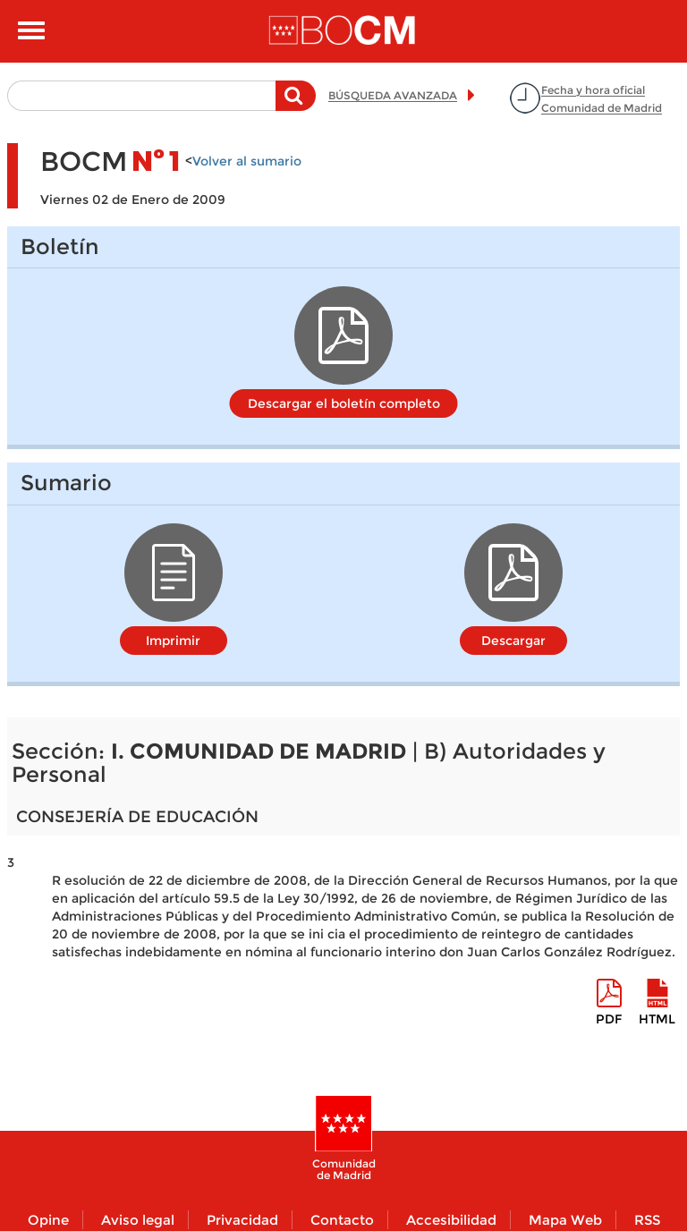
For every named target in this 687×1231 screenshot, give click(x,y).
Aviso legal (137, 1219)
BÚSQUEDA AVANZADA (392, 95)
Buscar (296, 104)
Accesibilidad (451, 1219)
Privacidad (242, 1219)
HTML (657, 1019)
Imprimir (173, 640)
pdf (609, 1019)
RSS (647, 1219)
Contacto (342, 1219)
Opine (48, 1219)
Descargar (513, 640)
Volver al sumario (246, 161)
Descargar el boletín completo (344, 403)
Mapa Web (565, 1219)
